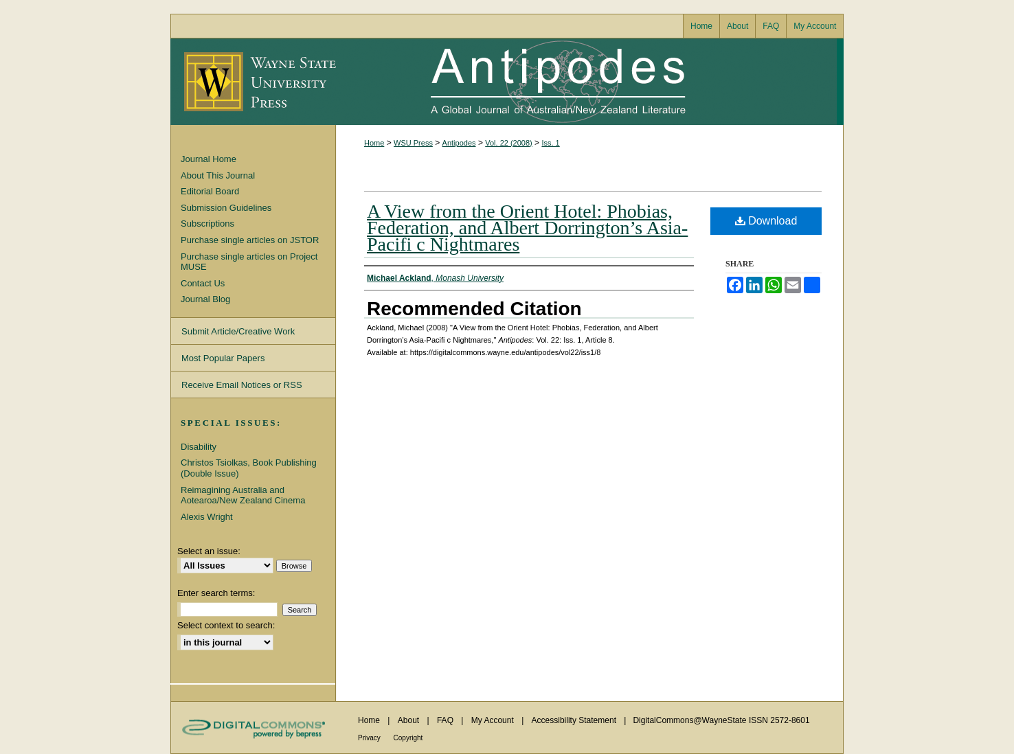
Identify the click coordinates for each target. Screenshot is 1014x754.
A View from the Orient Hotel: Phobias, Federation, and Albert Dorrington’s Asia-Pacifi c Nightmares (527, 228)
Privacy (370, 738)
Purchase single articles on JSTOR (250, 240)
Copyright (408, 738)
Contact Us (203, 283)
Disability (198, 447)
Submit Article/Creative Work (238, 331)
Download (766, 221)
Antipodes (586, 81)
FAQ (446, 720)
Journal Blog (205, 299)
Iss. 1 (550, 143)
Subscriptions (207, 223)
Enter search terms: (216, 593)
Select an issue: (208, 551)
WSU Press (413, 143)
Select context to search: (226, 625)
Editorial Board (210, 191)
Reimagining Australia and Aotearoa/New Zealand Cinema (243, 495)
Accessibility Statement (575, 720)
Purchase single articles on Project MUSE (249, 262)
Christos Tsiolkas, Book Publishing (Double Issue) (249, 468)
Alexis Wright (207, 517)
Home (374, 143)
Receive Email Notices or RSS (241, 385)
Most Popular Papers (222, 358)
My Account (493, 720)
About (410, 720)
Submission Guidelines (226, 208)
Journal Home (208, 159)
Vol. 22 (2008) (508, 143)
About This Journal (218, 175)
